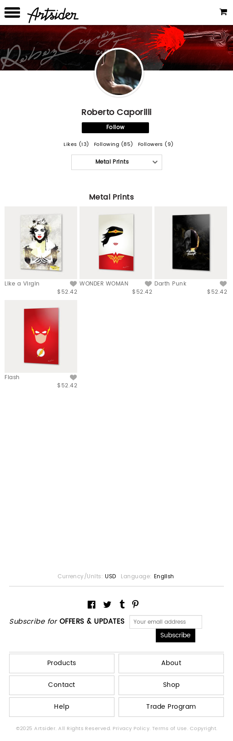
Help (61, 706)
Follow (115, 127)
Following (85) (114, 145)
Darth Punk (170, 284)
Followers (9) (156, 145)
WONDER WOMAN (103, 284)
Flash (12, 377)
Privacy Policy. (132, 729)
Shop (171, 685)
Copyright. (204, 729)
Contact (61, 685)
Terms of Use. (171, 729)
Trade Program (171, 706)
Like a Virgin (22, 284)
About (171, 663)
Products (61, 663)
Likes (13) (76, 145)
